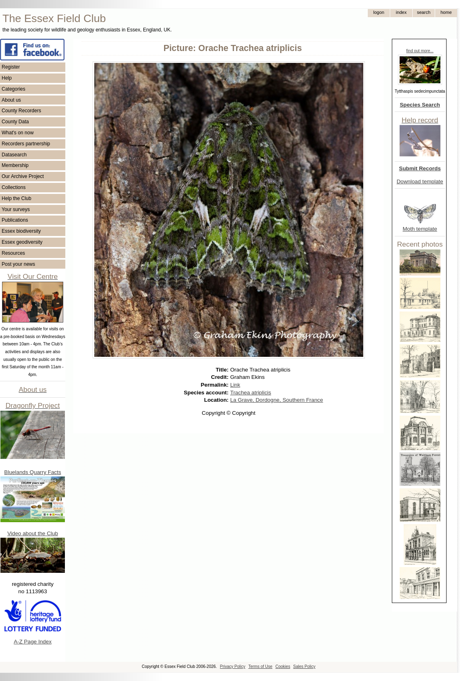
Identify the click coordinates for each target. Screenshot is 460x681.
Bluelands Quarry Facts (32, 472)
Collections (14, 187)
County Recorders (21, 111)
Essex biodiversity (21, 231)
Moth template (419, 229)
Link (235, 385)
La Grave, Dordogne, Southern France (276, 400)
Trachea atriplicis (250, 392)
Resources (13, 253)
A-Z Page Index (33, 642)
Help (7, 78)
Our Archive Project (23, 176)
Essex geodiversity (22, 242)
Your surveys (16, 209)
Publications (15, 220)
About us (11, 100)
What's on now (17, 133)
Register (11, 67)
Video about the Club (32, 533)
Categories (13, 89)
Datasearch (14, 155)
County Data (15, 122)
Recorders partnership (26, 144)
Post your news (18, 264)
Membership (15, 165)
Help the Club (16, 198)
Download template (420, 181)
